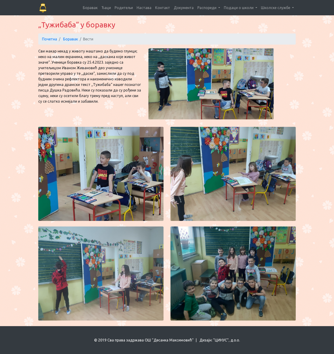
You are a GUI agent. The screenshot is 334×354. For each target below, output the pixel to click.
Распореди (207, 8)
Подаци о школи (239, 8)
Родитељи (124, 8)
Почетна (49, 39)
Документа (184, 8)
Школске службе (276, 8)
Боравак (90, 8)
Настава (144, 8)
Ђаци (106, 8)
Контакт (162, 8)
